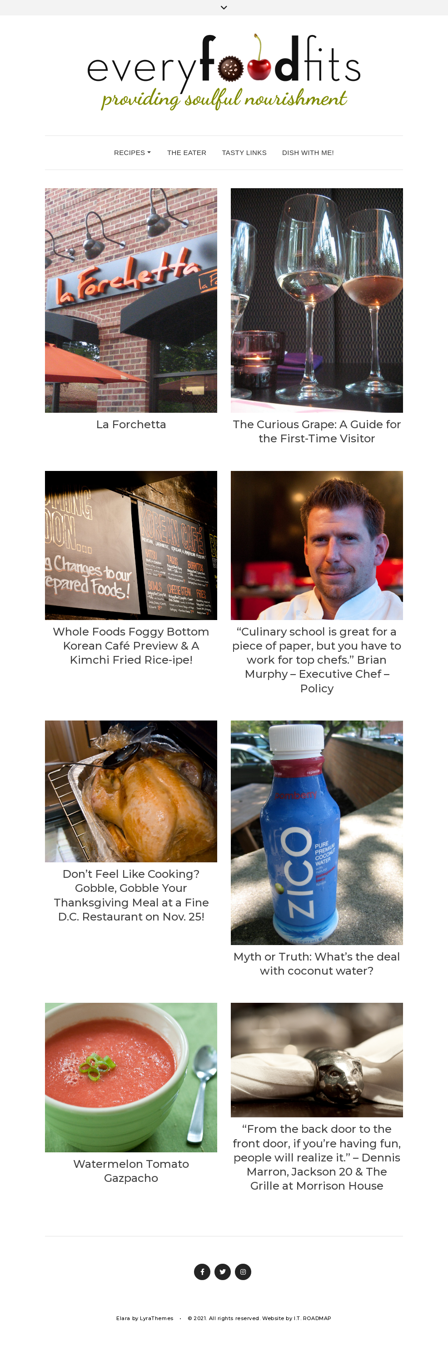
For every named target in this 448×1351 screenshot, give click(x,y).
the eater (186, 152)
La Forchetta (131, 424)
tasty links (244, 152)
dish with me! (308, 152)
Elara (123, 1318)
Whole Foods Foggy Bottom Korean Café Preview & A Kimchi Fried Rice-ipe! (131, 645)
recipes (132, 152)
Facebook (202, 1272)
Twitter (222, 1272)
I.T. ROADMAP (313, 1318)
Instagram (243, 1272)
